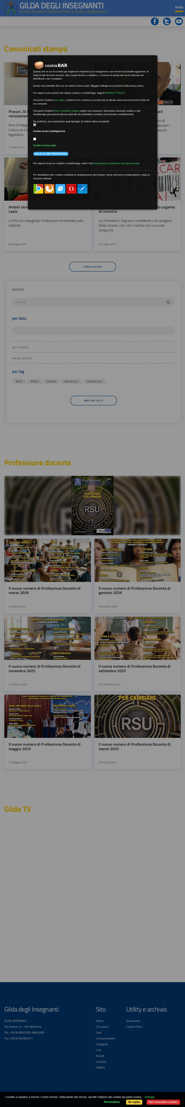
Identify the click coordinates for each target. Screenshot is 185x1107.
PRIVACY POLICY (115, 93)
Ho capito (134, 1102)
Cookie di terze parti (44, 145)
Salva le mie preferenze (51, 153)
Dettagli (149, 1097)
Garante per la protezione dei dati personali (116, 163)
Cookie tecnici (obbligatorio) (49, 131)
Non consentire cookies (163, 1102)
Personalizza (112, 1102)
